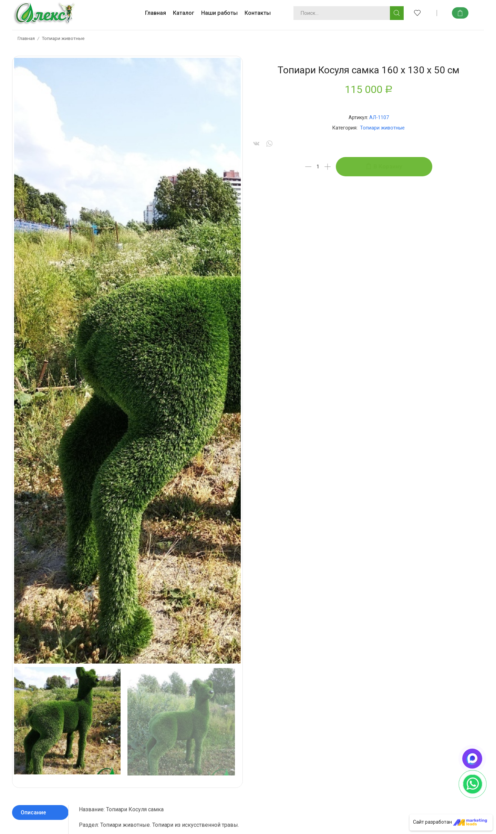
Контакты (258, 13)
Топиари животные (63, 38)
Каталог (183, 13)
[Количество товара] (317, 166)
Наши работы (219, 13)
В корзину (387, 166)
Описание (33, 454)
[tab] (40, 454)
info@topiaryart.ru (230, 699)
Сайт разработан (450, 822)
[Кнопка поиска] (397, 13)
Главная (155, 13)
